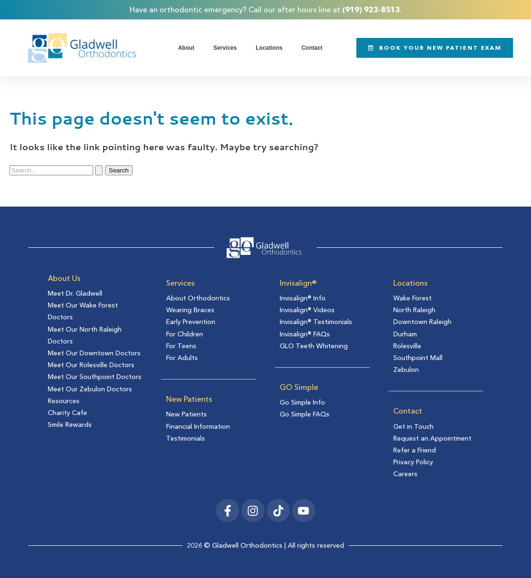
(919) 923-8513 (371, 9)
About (186, 47)
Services (225, 47)
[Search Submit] (99, 170)
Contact (312, 47)
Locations (269, 47)
